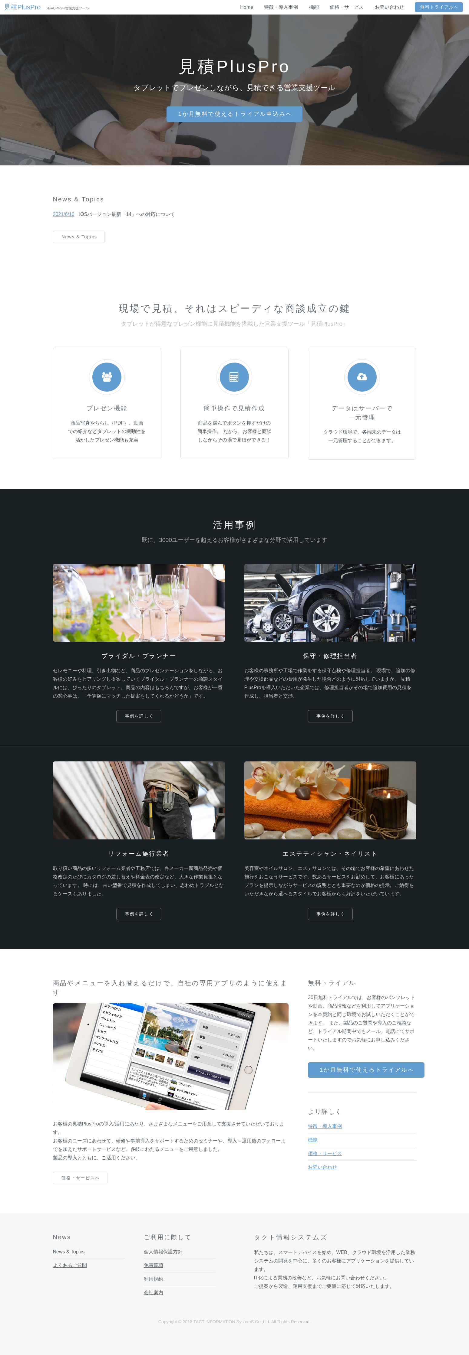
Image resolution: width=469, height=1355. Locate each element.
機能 (313, 1139)
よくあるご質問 (70, 1265)
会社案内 (153, 1292)
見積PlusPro (25, 7)
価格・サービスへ (80, 1177)
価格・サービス (325, 1153)
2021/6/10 (63, 214)
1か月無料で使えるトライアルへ (367, 1070)
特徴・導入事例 (325, 1126)
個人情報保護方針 (163, 1251)
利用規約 (153, 1279)
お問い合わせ (322, 1167)
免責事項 (153, 1265)
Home (246, 7)
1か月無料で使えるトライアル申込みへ (235, 114)
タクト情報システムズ (291, 1237)
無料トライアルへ (439, 7)
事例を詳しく (139, 716)
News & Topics (79, 236)
